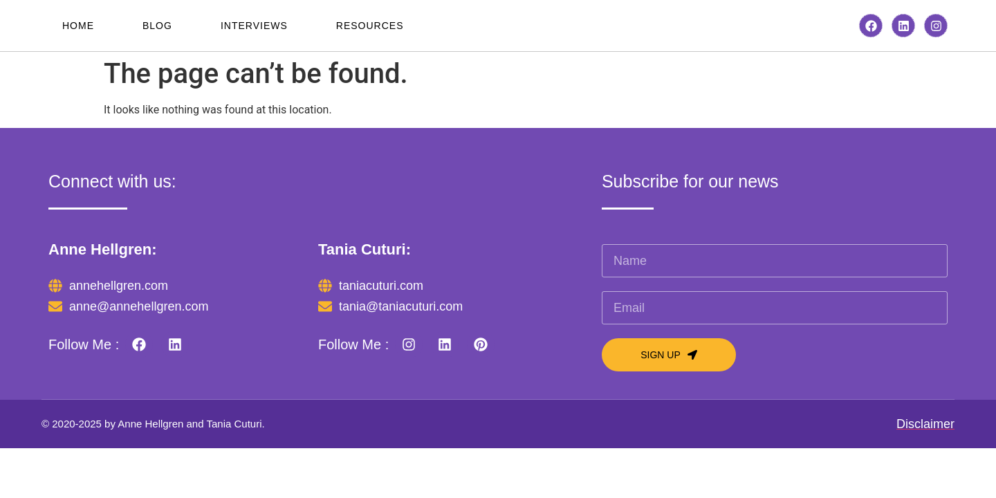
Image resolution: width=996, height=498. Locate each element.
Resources (370, 25)
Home (78, 25)
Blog (157, 25)
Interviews (254, 25)
